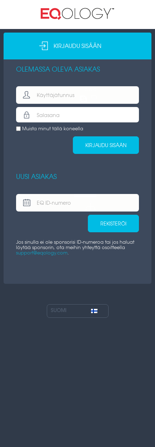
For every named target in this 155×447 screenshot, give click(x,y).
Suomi (74, 311)
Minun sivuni (77, 14)
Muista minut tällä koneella (52, 128)
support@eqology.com (42, 253)
